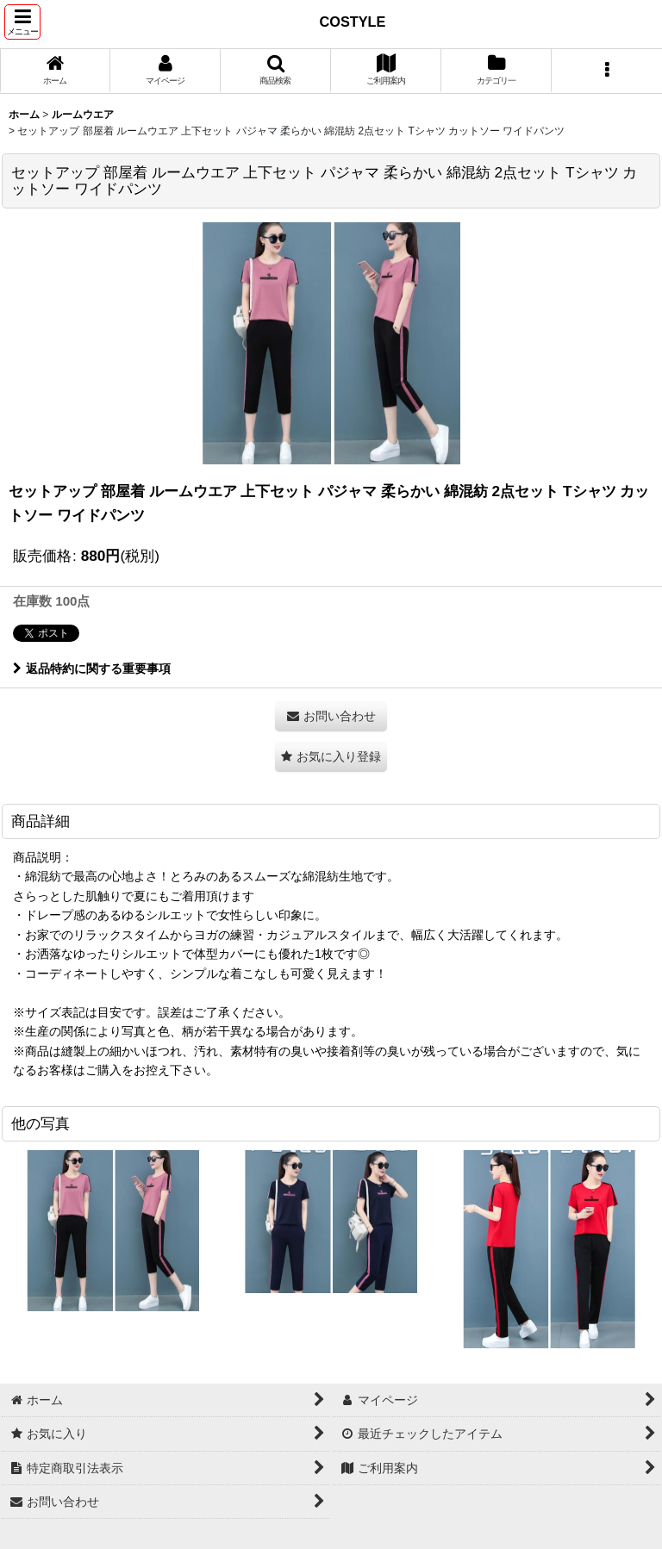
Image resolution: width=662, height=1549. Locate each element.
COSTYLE (353, 21)
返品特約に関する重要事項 (92, 668)
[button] (22, 22)
